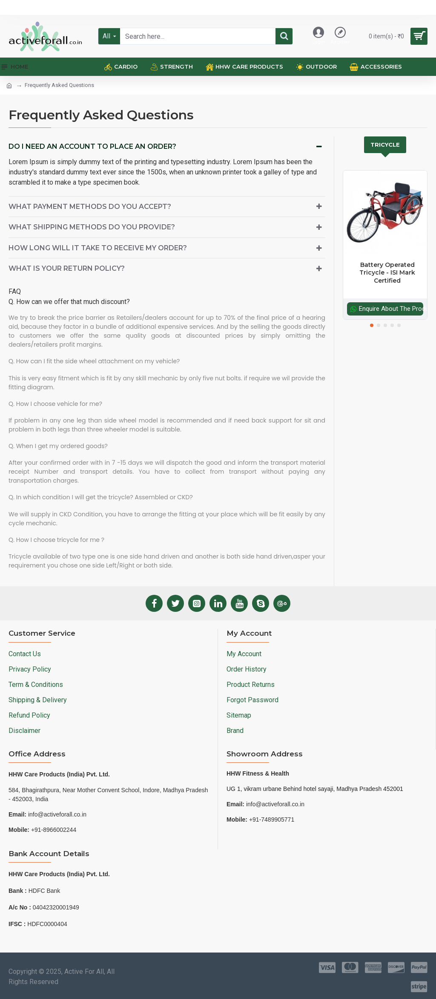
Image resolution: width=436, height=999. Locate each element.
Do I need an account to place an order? (92, 146)
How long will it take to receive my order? (98, 248)
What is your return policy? (67, 268)
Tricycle (385, 144)
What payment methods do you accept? (90, 207)
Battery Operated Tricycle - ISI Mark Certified (387, 272)
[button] (371, 325)
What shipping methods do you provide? (92, 227)
